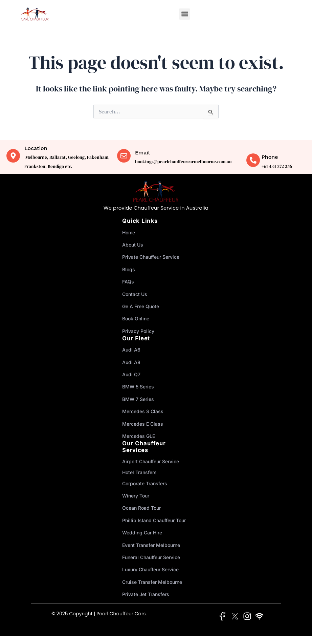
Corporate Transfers (144, 483)
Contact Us (134, 294)
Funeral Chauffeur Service (151, 557)
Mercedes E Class (142, 424)
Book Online (135, 318)
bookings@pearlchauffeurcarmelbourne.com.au (183, 162)
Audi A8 (131, 362)
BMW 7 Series (138, 399)
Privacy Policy (138, 331)
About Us (132, 245)
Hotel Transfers (139, 472)
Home (128, 232)
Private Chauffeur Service (150, 257)
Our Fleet (136, 338)
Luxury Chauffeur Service (150, 569)
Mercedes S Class (142, 411)
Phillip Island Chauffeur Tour (154, 520)
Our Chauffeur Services (144, 446)
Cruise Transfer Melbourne (152, 582)
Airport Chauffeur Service (150, 461)
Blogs (128, 269)
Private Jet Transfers (145, 594)
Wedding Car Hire (142, 532)
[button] (184, 14)
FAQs (128, 281)
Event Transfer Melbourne (151, 545)
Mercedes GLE (138, 436)
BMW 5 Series (138, 386)
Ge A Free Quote (140, 306)
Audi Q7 (131, 374)
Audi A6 (131, 350)
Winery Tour (135, 496)
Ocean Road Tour (141, 508)
